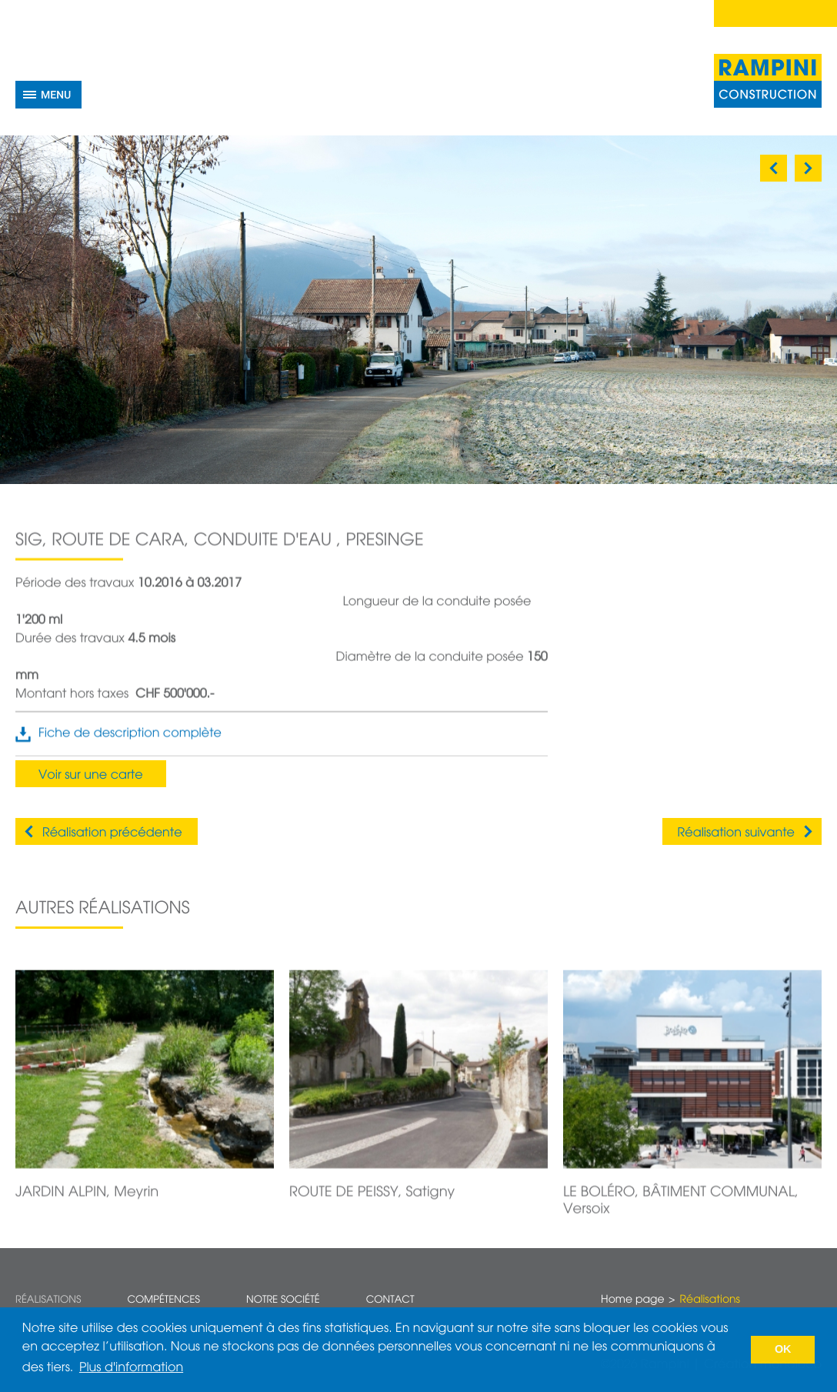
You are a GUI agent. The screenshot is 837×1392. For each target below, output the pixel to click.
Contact (390, 1300)
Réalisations (48, 1300)
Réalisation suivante (736, 833)
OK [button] (783, 1350)
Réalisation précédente (112, 833)
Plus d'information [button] (131, 1368)
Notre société (283, 1300)
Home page (632, 1300)
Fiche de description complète (130, 742)
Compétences (163, 1300)
